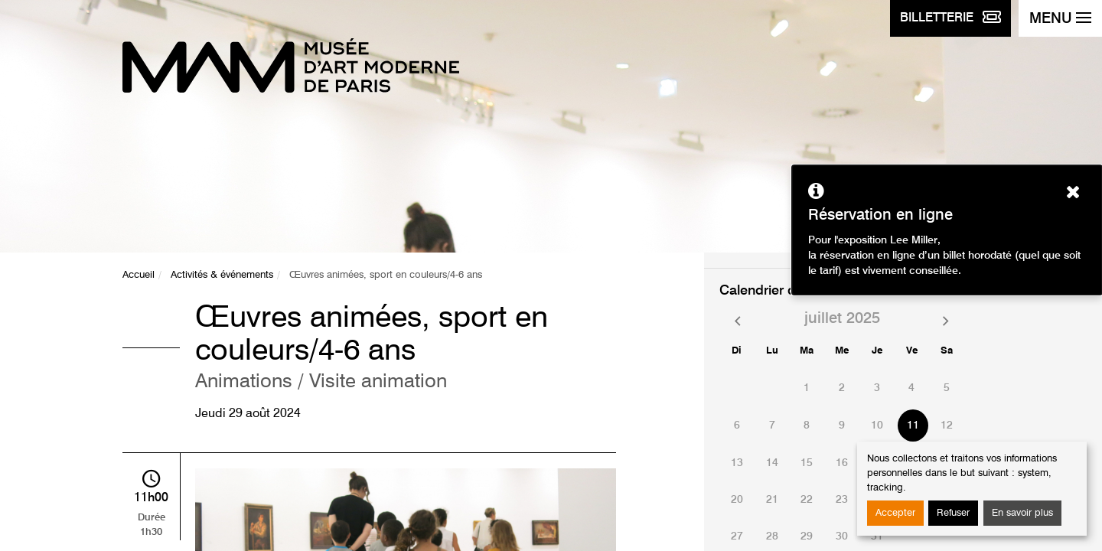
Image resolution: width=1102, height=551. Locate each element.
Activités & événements (222, 275)
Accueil (138, 275)
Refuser (953, 513)
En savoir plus (1022, 513)
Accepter (895, 513)
